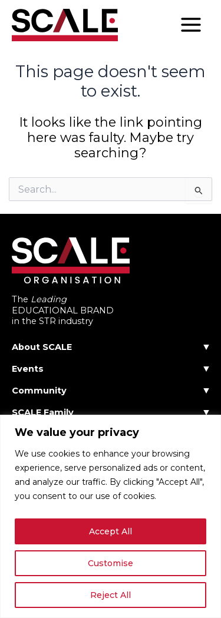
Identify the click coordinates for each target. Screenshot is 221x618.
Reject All (110, 595)
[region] (110, 516)
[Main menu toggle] (191, 24)
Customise (110, 563)
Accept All (110, 531)
